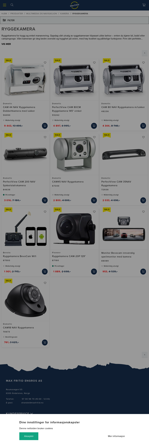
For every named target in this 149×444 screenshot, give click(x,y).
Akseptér (29, 436)
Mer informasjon (116, 436)
